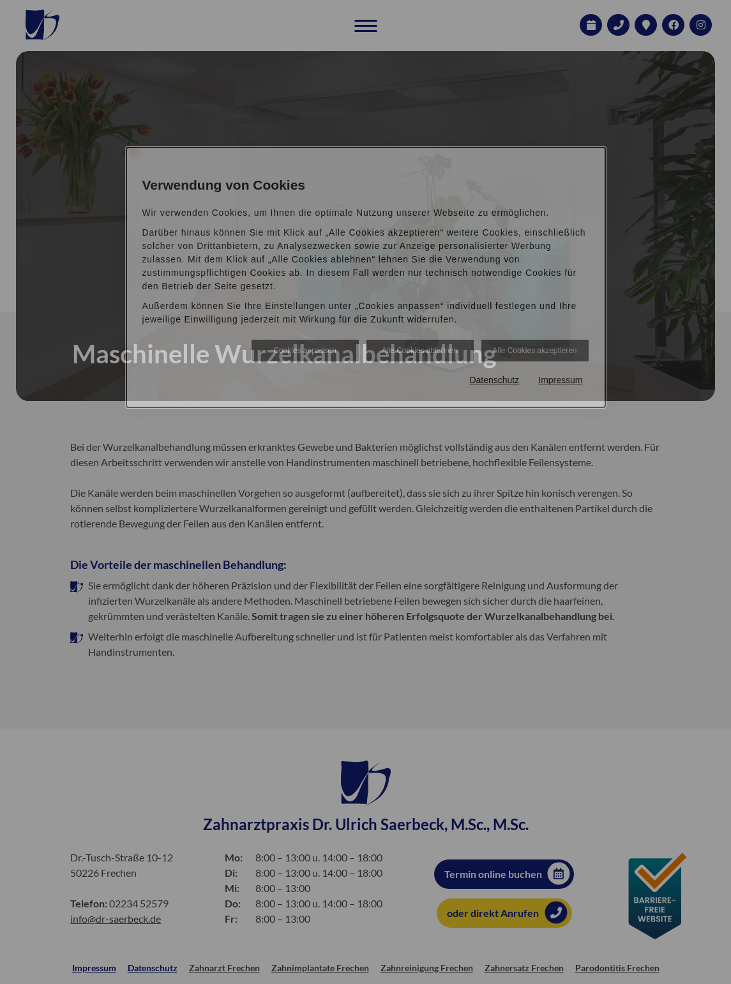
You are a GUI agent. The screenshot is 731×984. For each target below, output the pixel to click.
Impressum (560, 380)
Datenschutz (494, 380)
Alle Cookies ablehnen (420, 350)
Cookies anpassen (304, 350)
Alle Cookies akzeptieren (534, 350)
